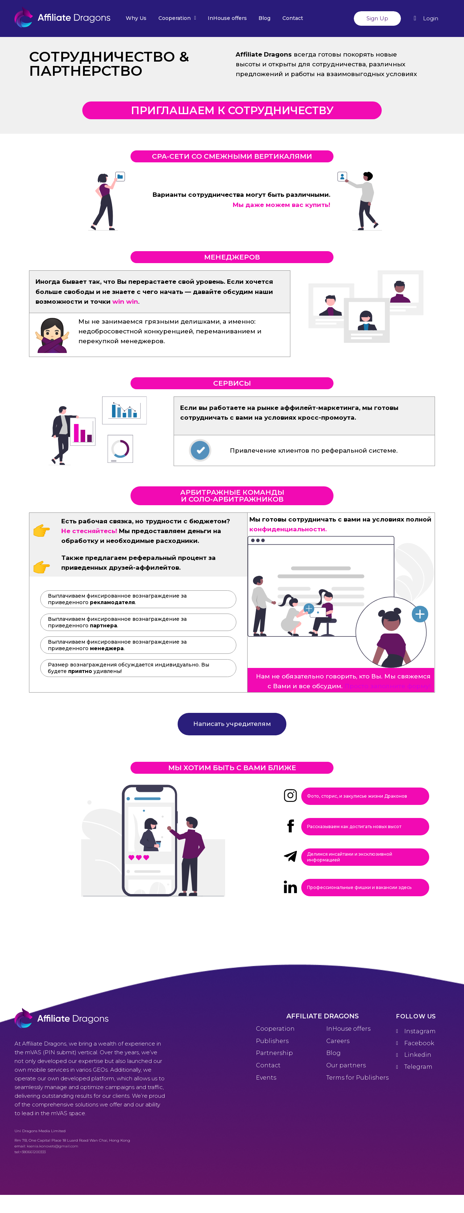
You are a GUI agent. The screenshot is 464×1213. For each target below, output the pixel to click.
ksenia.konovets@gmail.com (52, 1146)
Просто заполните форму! (387, 686)
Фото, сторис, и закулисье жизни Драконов (357, 796)
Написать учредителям (232, 723)
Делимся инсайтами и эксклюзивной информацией (349, 857)
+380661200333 (33, 1152)
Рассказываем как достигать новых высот (354, 826)
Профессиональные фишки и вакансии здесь (359, 887)
